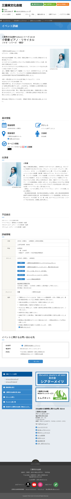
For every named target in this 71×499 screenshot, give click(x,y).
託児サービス (41, 438)
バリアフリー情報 (65, 14)
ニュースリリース (42, 427)
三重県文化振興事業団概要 (17, 489)
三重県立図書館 (8, 11)
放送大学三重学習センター (23, 11)
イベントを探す (6, 14)
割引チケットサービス (43, 432)
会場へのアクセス (15, 138)
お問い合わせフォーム (42, 479)
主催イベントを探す (35, 20)
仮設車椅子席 (41, 441)
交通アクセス (52, 14)
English (5, 9)
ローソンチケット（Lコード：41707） (37, 275)
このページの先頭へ (35, 463)
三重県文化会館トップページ (32, 345)
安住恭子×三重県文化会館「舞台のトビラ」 (18, 406)
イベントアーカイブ (11, 382)
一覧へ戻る (36, 361)
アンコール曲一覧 (11, 402)
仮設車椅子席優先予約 (23, 283)
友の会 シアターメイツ (43, 430)
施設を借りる (41, 14)
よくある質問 (32, 479)
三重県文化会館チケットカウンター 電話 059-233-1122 (42, 267)
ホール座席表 (41, 435)
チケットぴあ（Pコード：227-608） (37, 271)
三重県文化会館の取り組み (13, 392)
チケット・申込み (29, 15)
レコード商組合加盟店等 (33, 279)
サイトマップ (41, 489)
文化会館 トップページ (20, 20)
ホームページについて (31, 489)
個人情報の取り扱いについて (52, 489)
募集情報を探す (10, 387)
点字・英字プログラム (43, 443)
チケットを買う (10, 397)
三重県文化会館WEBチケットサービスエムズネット (41, 263)
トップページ (6, 20)
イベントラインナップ (12, 379)
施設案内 (18, 14)
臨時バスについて (25, 327)
